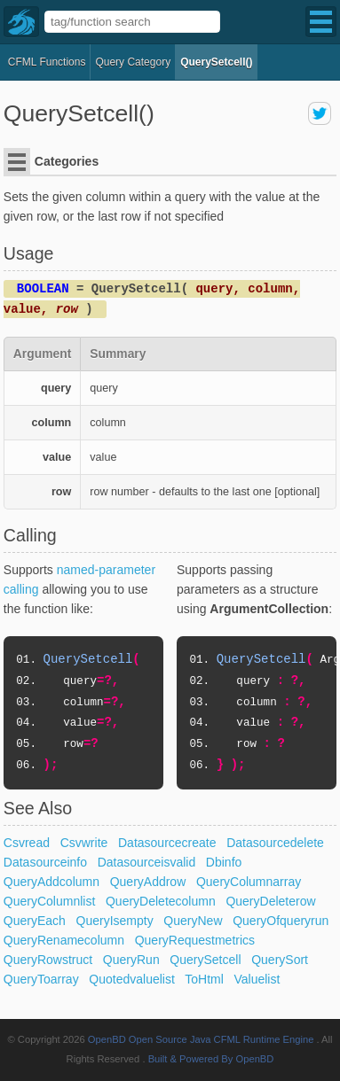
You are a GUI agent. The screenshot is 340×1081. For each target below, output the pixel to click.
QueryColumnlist (49, 901)
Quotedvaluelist (132, 979)
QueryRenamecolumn (64, 940)
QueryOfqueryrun (280, 921)
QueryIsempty (115, 921)
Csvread (27, 843)
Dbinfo (223, 862)
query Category (132, 62)
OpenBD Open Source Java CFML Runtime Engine (201, 1039)
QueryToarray (41, 979)
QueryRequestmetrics (195, 940)
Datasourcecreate (167, 843)
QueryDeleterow (270, 901)
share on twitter (319, 113)
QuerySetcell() (216, 62)
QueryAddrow (148, 882)
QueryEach (35, 921)
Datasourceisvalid (147, 862)
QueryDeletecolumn (161, 901)
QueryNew (192, 921)
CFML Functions (47, 62)
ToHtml (204, 979)
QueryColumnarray (248, 882)
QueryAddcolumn (51, 882)
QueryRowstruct (48, 960)
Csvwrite (84, 843)
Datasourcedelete (275, 843)
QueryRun (131, 960)
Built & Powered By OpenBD (211, 1059)
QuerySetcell (205, 960)
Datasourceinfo (45, 862)
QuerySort (279, 960)
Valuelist (256, 979)
